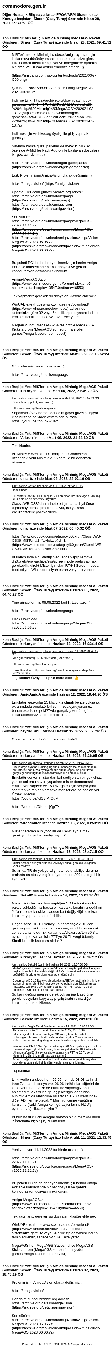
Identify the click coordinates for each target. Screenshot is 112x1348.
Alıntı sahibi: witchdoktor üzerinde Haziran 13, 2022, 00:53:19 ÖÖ (52, 859)
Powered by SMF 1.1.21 (37, 1344)
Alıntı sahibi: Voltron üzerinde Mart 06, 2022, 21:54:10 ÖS (47, 486)
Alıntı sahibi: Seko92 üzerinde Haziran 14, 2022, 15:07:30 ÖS (50, 964)
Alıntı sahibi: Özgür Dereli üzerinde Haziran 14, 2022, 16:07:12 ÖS (53, 1026)
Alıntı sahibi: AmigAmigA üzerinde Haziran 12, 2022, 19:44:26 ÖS (52, 763)
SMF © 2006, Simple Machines (73, 1344)
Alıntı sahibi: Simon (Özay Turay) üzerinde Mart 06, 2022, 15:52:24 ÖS (55, 398)
